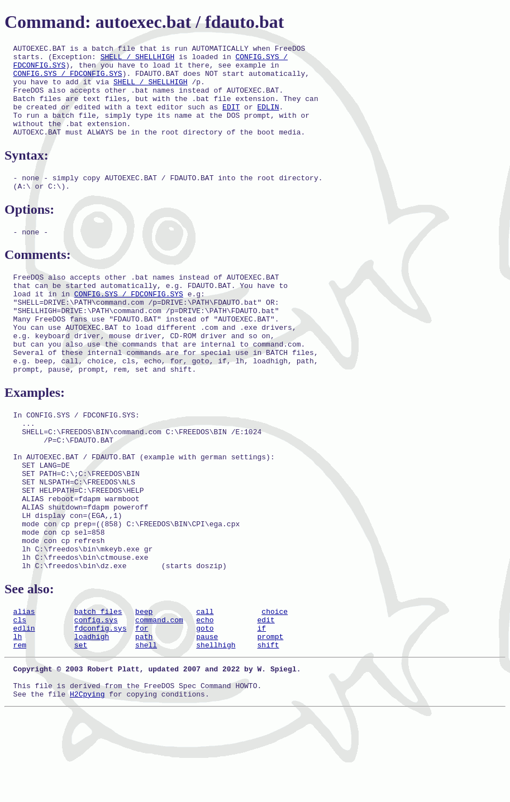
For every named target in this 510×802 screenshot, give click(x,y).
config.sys (96, 698)
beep (143, 688)
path (143, 718)
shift (268, 728)
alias (24, 688)
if (261, 708)
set (80, 728)
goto (204, 708)
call (204, 688)
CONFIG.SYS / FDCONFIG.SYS (67, 80)
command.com (159, 698)
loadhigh (91, 718)
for (141, 708)
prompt (270, 718)
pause (207, 718)
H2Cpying (87, 784)
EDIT (231, 120)
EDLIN (268, 120)
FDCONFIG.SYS (39, 70)
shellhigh (215, 728)
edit (265, 698)
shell (146, 728)
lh (17, 718)
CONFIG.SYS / (261, 60)
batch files (98, 688)
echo (204, 698)
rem (19, 728)
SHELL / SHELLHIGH (138, 60)
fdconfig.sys (100, 708)
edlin (24, 708)
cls (19, 698)
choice (274, 688)
